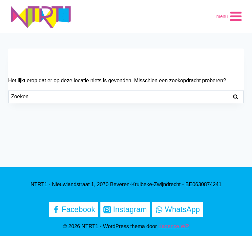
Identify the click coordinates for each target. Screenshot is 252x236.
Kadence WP (173, 226)
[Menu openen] (229, 16)
